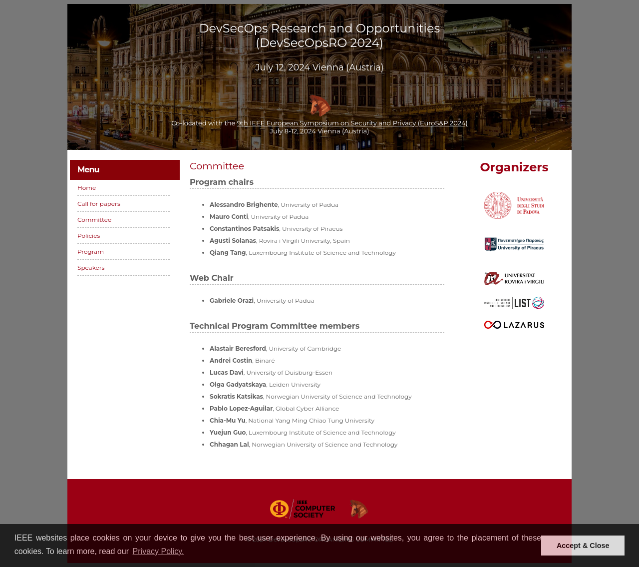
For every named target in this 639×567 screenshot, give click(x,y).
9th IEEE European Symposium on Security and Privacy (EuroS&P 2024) (352, 123)
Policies (88, 235)
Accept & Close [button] (583, 546)
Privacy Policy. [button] (158, 551)
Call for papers (98, 203)
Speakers (90, 267)
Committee (94, 219)
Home (86, 187)
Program (90, 251)
